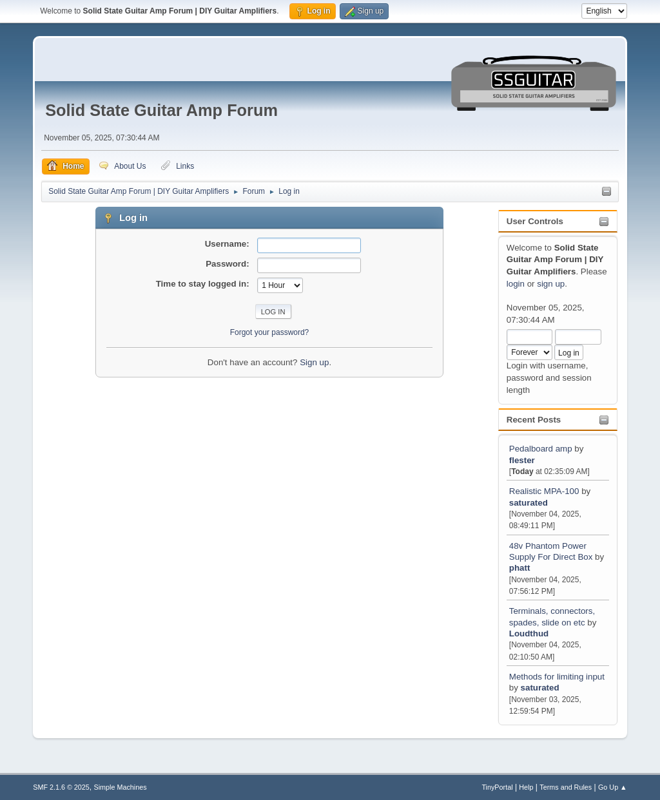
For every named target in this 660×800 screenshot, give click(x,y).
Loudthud (528, 633)
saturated (528, 503)
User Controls (535, 221)
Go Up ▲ (612, 787)
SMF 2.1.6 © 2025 (61, 787)
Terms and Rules (565, 787)
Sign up (314, 362)
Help (526, 787)
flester (522, 460)
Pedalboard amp (540, 448)
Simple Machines (120, 787)
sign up (551, 284)
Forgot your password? (269, 332)
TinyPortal (496, 787)
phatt (519, 568)
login (516, 284)
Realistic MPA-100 (544, 491)
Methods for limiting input (557, 676)
